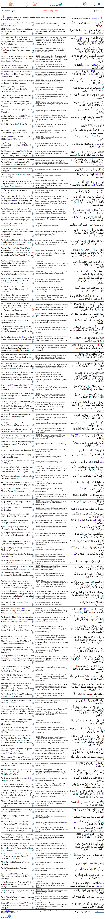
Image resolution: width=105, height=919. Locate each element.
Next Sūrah (6, 917)
